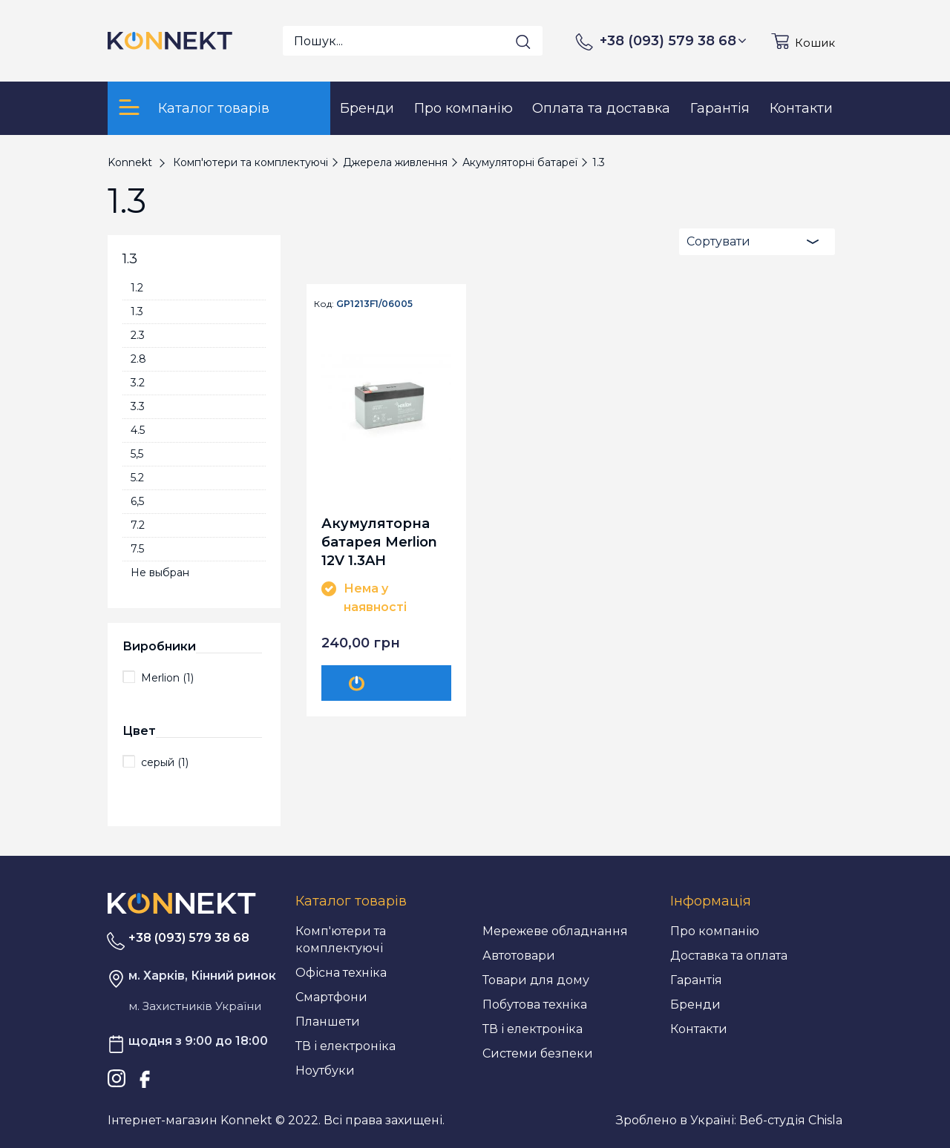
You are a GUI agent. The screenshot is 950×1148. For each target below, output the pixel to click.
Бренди (695, 1004)
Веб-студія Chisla (790, 1120)
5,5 (137, 454)
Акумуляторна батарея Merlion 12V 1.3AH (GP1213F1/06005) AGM (381, 541)
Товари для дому (535, 980)
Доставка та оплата (728, 956)
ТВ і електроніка (345, 1046)
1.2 (137, 287)
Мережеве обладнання (555, 931)
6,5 (137, 501)
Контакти (698, 1029)
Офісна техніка (341, 973)
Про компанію (714, 931)
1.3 (137, 311)
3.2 (138, 382)
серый (165, 762)
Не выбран (160, 572)
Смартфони (331, 997)
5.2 (137, 477)
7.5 (137, 548)
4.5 (138, 430)
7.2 (138, 525)
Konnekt (130, 162)
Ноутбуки (325, 1070)
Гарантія (696, 980)
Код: (324, 304)
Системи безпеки (537, 1053)
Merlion (167, 677)
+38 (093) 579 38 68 (673, 41)
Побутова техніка (534, 1004)
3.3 (138, 406)
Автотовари (518, 956)
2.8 (138, 359)
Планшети (327, 1022)
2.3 (138, 335)
